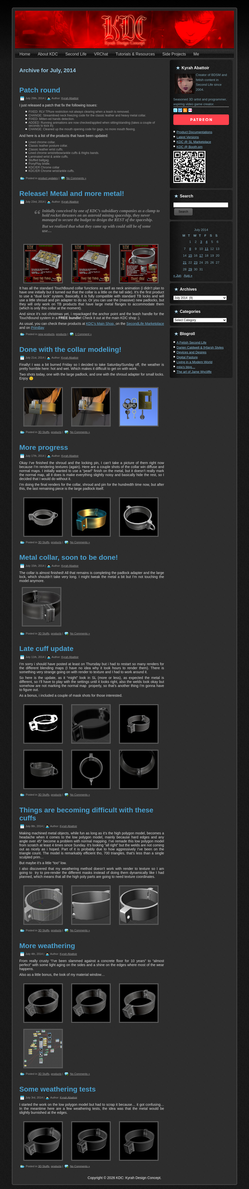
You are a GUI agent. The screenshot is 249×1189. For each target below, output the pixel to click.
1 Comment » (83, 334)
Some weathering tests (57, 1089)
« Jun (177, 275)
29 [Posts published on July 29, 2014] (190, 269)
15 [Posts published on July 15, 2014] (190, 255)
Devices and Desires (191, 352)
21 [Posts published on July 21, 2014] (184, 262)
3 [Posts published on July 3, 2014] (201, 242)
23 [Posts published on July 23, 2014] (195, 262)
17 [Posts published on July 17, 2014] (201, 255)
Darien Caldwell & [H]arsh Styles (200, 347)
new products (46, 334)
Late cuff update (46, 648)
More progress (43, 447)
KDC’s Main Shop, (101, 324)
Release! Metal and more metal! (71, 193)
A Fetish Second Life (191, 342)
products (61, 334)
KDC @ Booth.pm (190, 147)
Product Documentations (194, 132)
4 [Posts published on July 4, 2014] (206, 242)
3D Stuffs (43, 432)
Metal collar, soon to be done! (68, 557)
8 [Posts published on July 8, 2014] (190, 249)
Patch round (39, 90)
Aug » (188, 275)
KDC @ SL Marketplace (194, 142)
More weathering (47, 946)
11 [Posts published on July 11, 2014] (206, 249)
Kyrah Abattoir (70, 98)
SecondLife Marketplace (145, 324)
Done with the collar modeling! (70, 349)
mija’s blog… (186, 367)
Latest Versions (188, 137)
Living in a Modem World (194, 362)
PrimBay (37, 328)
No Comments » (76, 178)
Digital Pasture (187, 357)
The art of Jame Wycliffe (194, 372)
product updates (48, 178)
